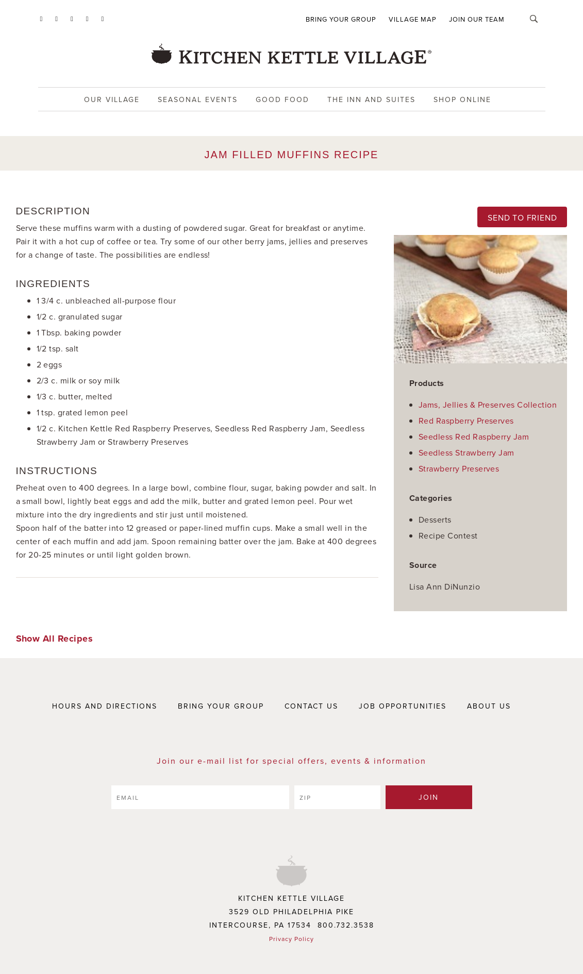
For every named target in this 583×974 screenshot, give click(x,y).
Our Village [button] (112, 99)
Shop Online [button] (462, 99)
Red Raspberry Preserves (466, 420)
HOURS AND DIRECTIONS (104, 706)
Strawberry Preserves (459, 468)
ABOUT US (489, 706)
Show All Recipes (54, 638)
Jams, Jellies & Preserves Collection (488, 404)
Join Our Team (477, 19)
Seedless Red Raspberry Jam (474, 436)
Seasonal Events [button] (198, 99)
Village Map (413, 19)
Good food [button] (282, 99)
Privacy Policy (291, 938)
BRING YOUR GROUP (221, 706)
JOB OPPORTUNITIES (402, 706)
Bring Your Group (341, 19)
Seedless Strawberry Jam (466, 452)
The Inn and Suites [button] (371, 99)
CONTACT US (311, 706)
